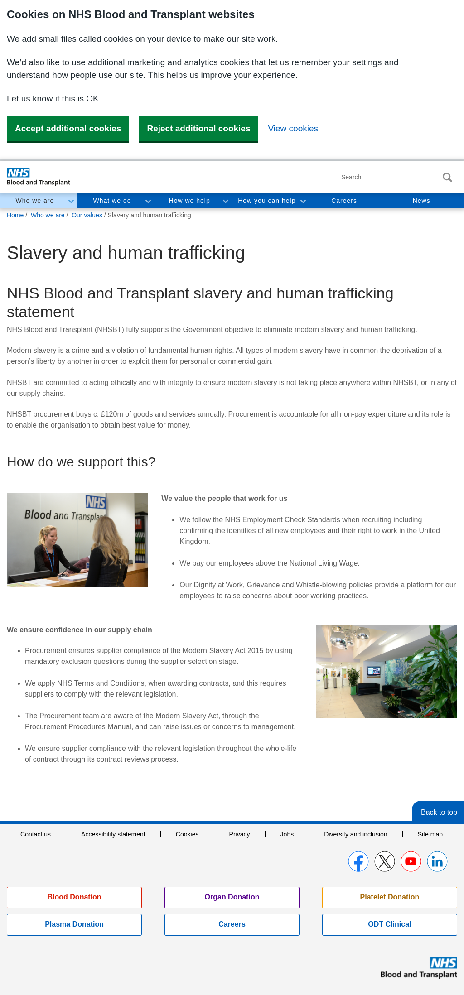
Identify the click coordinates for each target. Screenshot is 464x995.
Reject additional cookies (198, 128)
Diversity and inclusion (355, 834)
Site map (430, 834)
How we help (189, 200)
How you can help (266, 200)
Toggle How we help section (225, 200)
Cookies (187, 834)
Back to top (439, 812)
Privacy (239, 834)
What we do (112, 200)
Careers (344, 200)
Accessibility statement (113, 834)
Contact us (35, 834)
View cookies (293, 128)
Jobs (287, 834)
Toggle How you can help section (302, 200)
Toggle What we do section (148, 200)
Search (447, 177)
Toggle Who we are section (70, 200)
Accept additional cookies (68, 128)
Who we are (34, 200)
